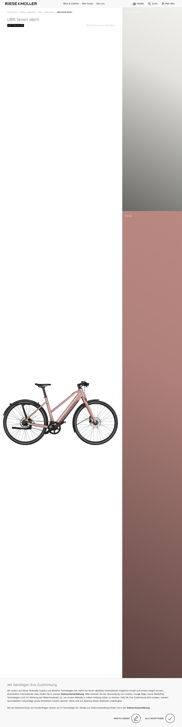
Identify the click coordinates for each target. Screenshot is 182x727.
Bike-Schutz (87, 3)
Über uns (100, 3)
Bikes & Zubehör (71, 3)
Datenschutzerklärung (72, 694)
